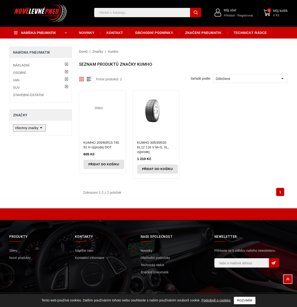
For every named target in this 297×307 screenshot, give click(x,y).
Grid (81, 79)
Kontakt (115, 33)
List (89, 79)
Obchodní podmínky (154, 33)
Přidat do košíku (104, 164)
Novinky (86, 33)
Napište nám (84, 250)
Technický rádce (250, 33)
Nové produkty (20, 258)
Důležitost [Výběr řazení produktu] (250, 78)
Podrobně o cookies (216, 300)
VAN (16, 80)
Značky (20, 115)
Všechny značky (29, 128)
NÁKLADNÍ (21, 65)
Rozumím (244, 300)
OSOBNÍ (19, 73)
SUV (16, 87)
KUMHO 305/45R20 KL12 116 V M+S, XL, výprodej (153, 147)
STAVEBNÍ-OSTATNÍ (28, 95)
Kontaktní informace (89, 258)
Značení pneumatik (203, 33)
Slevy (13, 250)
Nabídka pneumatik (31, 52)
